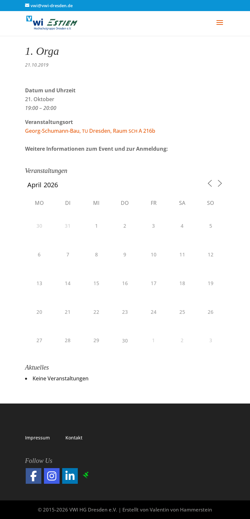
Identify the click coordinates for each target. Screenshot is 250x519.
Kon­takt (73, 438)
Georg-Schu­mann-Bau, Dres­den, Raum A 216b (90, 130)
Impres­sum (37, 438)
